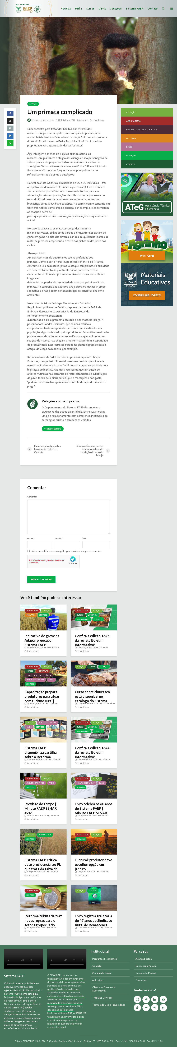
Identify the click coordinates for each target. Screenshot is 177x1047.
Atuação (46, 611)
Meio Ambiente (83, 619)
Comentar (83, 120)
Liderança (92, 615)
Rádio (51, 680)
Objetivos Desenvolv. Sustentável (104, 989)
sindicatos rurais (12, 1011)
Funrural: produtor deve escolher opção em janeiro (93, 864)
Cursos (90, 8)
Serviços (33, 104)
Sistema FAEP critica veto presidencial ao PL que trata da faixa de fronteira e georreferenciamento (43, 869)
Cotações (116, 8)
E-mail (59, 538)
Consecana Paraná (146, 965)
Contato (152, 8)
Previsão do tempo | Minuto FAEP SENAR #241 (41, 808)
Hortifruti (43, 671)
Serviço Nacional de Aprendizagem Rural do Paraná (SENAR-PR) (22, 1004)
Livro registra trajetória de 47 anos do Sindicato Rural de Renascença (93, 920)
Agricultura (32, 611)
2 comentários (109, 703)
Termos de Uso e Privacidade (108, 1004)
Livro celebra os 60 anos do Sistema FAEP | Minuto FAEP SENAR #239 (93, 810)
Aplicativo (97, 980)
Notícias (66, 8)
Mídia (78, 8)
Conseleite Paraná (146, 973)
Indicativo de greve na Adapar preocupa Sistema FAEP (42, 640)
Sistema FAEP (134, 8)
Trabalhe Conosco (102, 997)
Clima (102, 8)
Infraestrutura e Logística (38, 675)
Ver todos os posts (52, 429)
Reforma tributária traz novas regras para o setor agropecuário (43, 920)
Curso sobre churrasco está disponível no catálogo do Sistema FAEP (92, 698)
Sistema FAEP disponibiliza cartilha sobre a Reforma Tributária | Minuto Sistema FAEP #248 (41, 757)
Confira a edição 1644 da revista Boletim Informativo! (92, 752)
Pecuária (30, 615)
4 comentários (53, 647)
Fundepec (141, 980)
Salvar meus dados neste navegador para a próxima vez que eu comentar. (66, 551)
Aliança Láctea (144, 958)
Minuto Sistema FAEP (35, 680)
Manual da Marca (101, 973)
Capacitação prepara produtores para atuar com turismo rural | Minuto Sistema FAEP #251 (42, 701)
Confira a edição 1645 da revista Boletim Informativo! (92, 640)
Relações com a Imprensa (40, 120)
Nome (30, 538)
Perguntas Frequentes (104, 958)
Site (84, 538)
